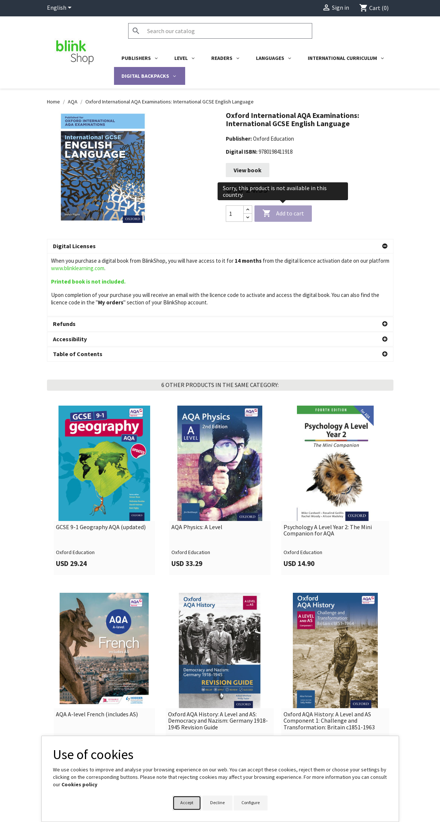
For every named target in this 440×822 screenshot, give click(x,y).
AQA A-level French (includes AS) (97, 696)
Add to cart (283, 213)
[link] (104, 472)
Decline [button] (217, 802)
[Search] (220, 31)
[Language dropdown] (60, 8)
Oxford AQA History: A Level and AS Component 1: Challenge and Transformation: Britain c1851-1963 (329, 703)
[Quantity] (235, 213)
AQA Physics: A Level (196, 509)
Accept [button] (186, 802)
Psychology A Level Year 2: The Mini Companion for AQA (328, 512)
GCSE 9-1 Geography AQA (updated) (101, 509)
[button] (220, 246)
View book (248, 170)
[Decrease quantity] (247, 217)
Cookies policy (79, 784)
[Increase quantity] (247, 209)
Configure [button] (250, 802)
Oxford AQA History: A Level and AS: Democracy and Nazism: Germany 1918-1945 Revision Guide (218, 703)
